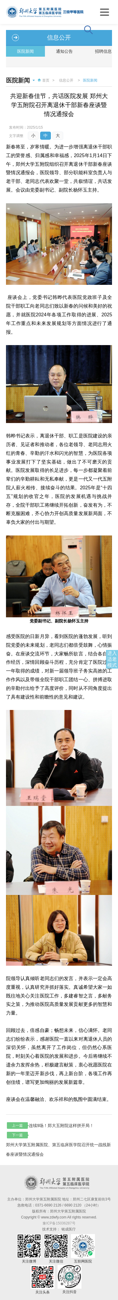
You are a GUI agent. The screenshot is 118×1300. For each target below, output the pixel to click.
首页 (42, 80)
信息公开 (66, 80)
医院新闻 (25, 51)
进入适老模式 (112, 659)
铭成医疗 (68, 1229)
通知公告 (64, 51)
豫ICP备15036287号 (59, 1223)
